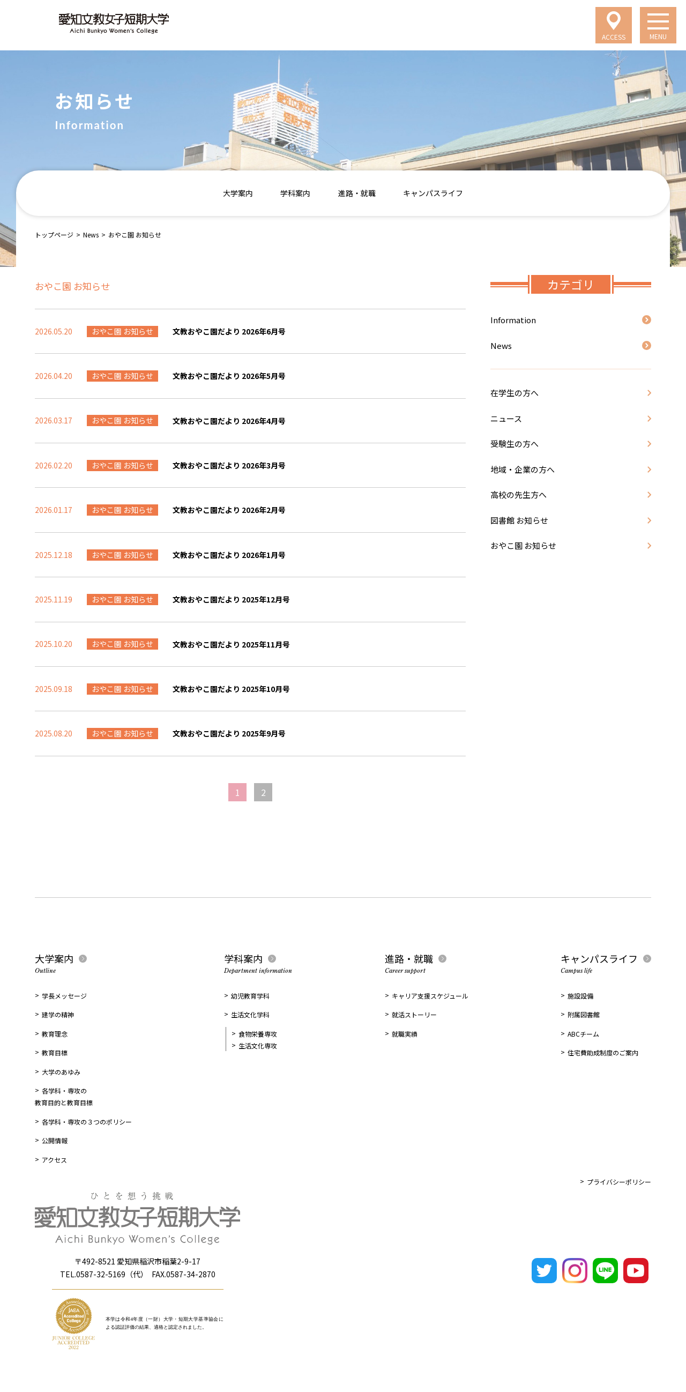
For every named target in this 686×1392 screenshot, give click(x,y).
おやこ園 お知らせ (523, 545)
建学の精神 (58, 1014)
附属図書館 (584, 1014)
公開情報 (55, 1140)
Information (513, 319)
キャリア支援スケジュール (430, 995)
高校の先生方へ (518, 494)
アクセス (54, 1159)
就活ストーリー (414, 1014)
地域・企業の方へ (522, 469)
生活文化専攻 (257, 1045)
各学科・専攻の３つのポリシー (87, 1121)
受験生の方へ (514, 443)
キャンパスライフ (433, 193)
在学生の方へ (514, 392)
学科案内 (295, 193)
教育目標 (55, 1052)
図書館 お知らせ (519, 520)
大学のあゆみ (61, 1071)
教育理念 (55, 1033)
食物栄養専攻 (257, 1033)
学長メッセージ (64, 995)
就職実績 (404, 1033)
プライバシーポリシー (619, 1181)
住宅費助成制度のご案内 (603, 1052)
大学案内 (238, 193)
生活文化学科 (250, 1014)
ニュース (506, 418)
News (91, 234)
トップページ (54, 234)
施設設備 (580, 995)
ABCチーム (583, 1033)
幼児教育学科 (250, 995)
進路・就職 (357, 193)
